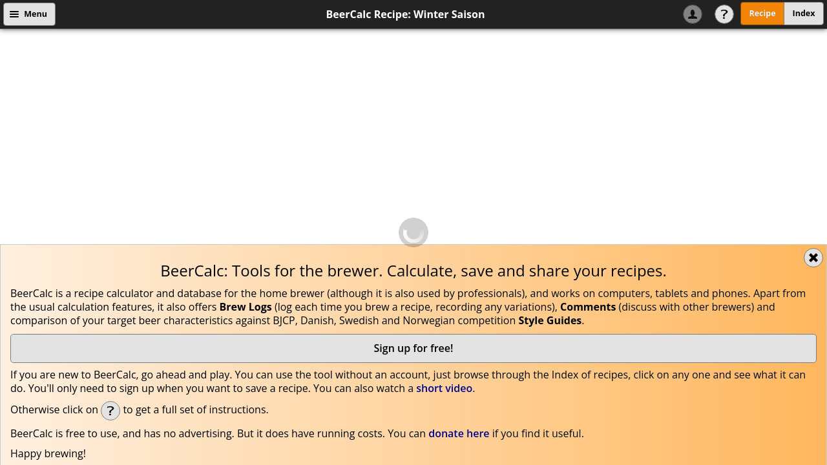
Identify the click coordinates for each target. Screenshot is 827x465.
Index (804, 13)
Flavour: (44, 400)
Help (724, 14)
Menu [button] (35, 13)
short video (444, 172)
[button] (174, 371)
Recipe (762, 13)
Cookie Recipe (230, 297)
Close (813, 41)
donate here (458, 217)
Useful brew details (720, 337)
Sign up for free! (414, 132)
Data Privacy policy (149, 297)
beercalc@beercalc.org (308, 276)
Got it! (739, 296)
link (58, 458)
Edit (294, 399)
